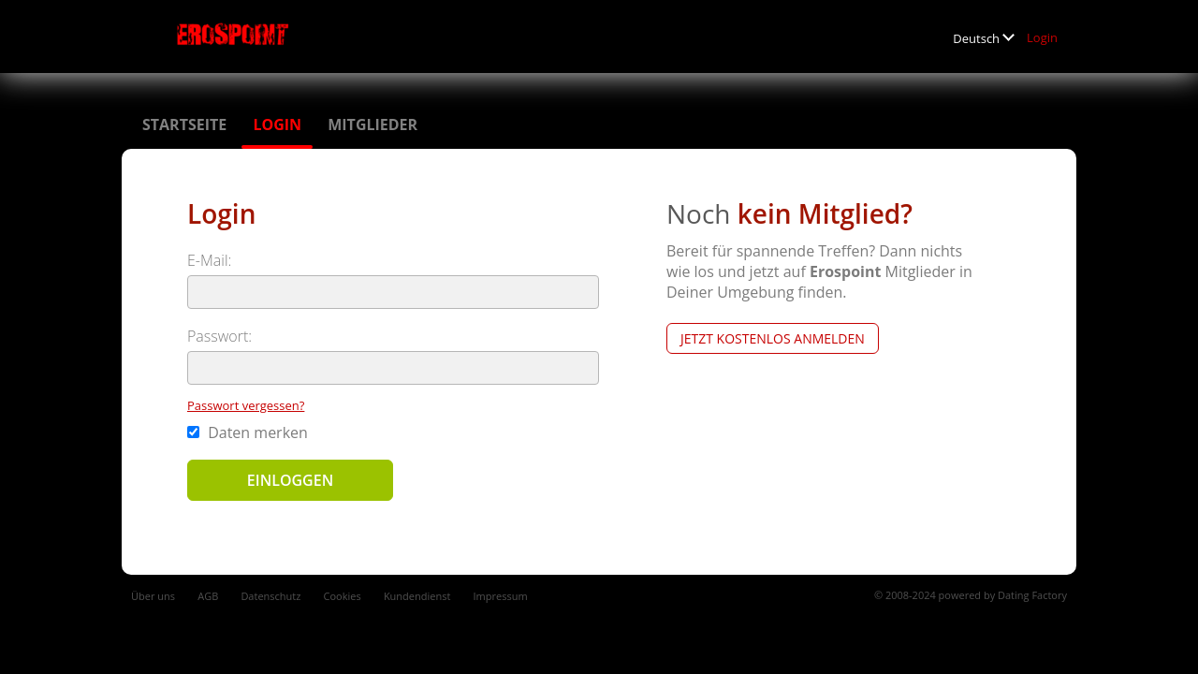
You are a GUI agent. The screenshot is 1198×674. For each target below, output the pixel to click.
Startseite (184, 124)
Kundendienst (417, 596)
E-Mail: (209, 260)
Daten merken (247, 432)
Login (1042, 37)
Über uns (153, 596)
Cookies (342, 596)
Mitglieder (372, 124)
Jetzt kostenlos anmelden (772, 338)
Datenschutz (270, 596)
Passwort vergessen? (245, 405)
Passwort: (219, 336)
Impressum (501, 596)
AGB (207, 596)
